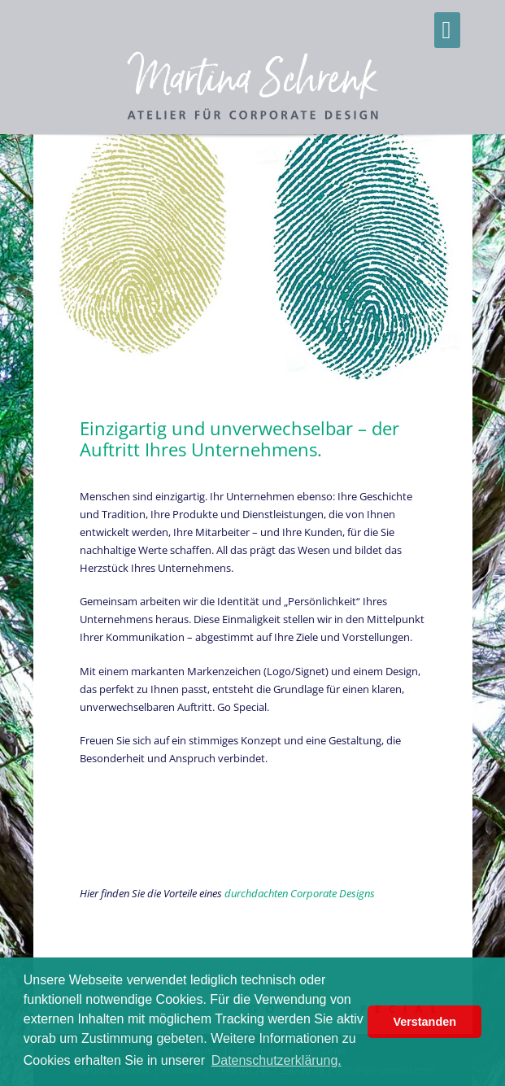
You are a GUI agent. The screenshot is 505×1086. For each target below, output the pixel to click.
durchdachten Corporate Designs (299, 893)
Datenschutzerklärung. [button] (276, 1060)
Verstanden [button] (424, 1021)
